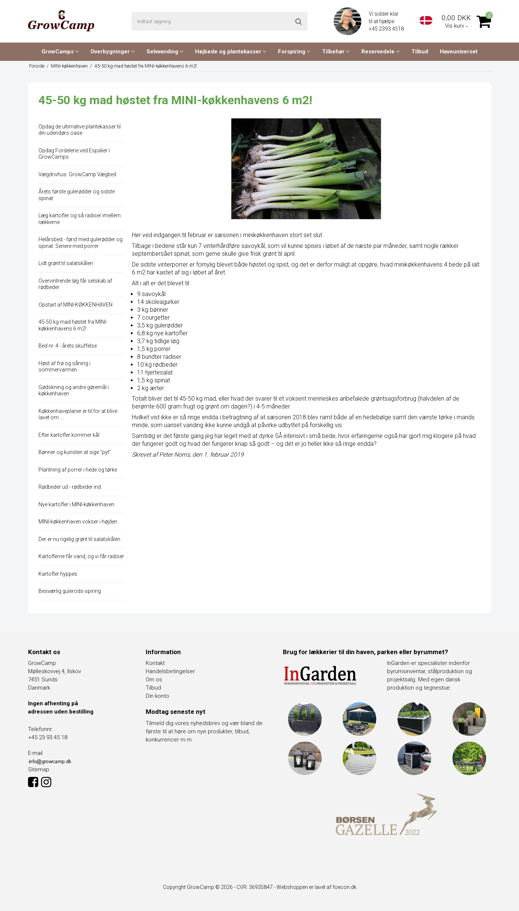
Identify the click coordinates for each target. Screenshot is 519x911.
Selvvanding (164, 51)
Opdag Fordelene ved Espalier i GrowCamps (74, 153)
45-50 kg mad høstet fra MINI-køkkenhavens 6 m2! (72, 325)
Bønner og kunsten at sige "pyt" (74, 452)
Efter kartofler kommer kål (68, 435)
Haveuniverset (459, 51)
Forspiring (294, 51)
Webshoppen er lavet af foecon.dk (316, 887)
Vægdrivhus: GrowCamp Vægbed (77, 174)
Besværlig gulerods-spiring (69, 591)
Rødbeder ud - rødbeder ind (69, 487)
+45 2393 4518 (387, 29)
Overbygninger (112, 51)
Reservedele (380, 51)
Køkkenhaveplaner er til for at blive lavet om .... (77, 414)
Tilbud (419, 51)
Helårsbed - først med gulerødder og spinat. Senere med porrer (80, 242)
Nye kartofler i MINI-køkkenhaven (76, 504)
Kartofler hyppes (57, 574)
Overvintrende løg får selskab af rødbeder (75, 284)
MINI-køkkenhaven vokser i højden (77, 522)
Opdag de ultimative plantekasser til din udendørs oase (79, 130)
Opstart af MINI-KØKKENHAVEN (75, 305)
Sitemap (38, 769)
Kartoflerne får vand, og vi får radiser (81, 556)
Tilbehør (336, 51)
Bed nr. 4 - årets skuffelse (67, 346)
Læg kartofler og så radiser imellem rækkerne (79, 218)
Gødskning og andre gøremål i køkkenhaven (73, 390)
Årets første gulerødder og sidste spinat (76, 195)
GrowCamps (60, 51)
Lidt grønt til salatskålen (65, 263)
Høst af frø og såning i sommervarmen (64, 366)
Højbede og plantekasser (230, 51)
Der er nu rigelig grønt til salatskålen (79, 539)
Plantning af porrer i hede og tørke (77, 470)
